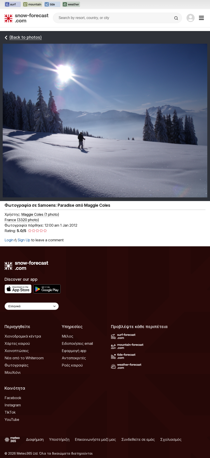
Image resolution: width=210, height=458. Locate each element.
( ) (40, 214)
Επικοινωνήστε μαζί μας (95, 439)
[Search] (176, 18)
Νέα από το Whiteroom (24, 358)
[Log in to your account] (190, 18)
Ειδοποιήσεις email (77, 343)
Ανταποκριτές (74, 358)
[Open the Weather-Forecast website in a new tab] (71, 4)
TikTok (10, 412)
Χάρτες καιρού (17, 343)
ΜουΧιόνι (13, 372)
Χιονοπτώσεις (17, 350)
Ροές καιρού (72, 365)
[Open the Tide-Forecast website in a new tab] (52, 4)
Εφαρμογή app (74, 350)
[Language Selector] (32, 306)
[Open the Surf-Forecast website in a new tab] (13, 4)
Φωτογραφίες (16, 365)
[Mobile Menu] (201, 18)
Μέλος (67, 336)
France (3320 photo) (22, 220)
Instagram (13, 405)
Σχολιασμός (171, 439)
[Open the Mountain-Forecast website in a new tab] (32, 4)
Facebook (13, 398)
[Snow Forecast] (26, 17)
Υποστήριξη (59, 439)
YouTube (12, 419)
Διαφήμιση (35, 439)
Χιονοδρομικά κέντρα (23, 336)
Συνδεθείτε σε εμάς (138, 439)
